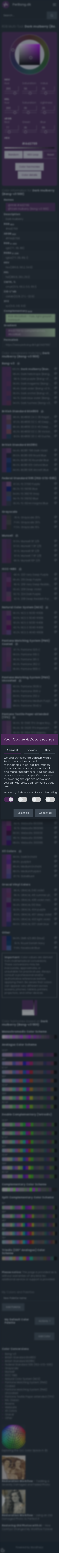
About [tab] (48, 750)
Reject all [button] (23, 813)
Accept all (45, 813)
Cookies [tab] (31, 750)
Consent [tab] (12, 750)
